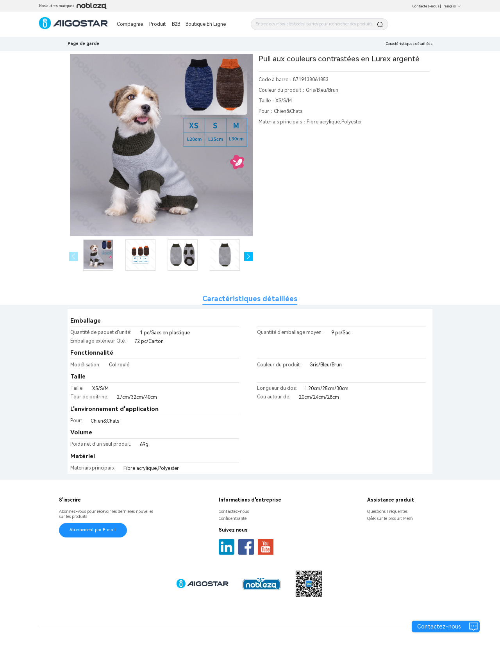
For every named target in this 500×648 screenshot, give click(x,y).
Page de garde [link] (83, 43)
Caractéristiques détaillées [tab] (249, 299)
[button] (248, 256)
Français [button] (451, 6)
